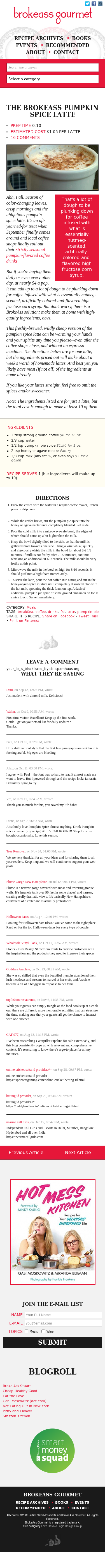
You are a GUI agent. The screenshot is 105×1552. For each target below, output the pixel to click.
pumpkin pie (88, 612)
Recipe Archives (38, 38)
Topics (15, 1331)
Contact (66, 52)
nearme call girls (17, 1122)
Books (81, 38)
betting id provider (18, 1096)
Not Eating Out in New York (26, 1406)
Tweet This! (88, 616)
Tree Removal (15, 851)
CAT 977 (12, 1035)
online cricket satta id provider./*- (29, 1070)
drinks (53, 612)
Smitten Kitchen (16, 1416)
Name (17, 1314)
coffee (41, 612)
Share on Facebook (58, 616)
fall (62, 612)
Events (26, 45)
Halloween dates (17, 917)
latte (71, 612)
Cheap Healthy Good (20, 1391)
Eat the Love (13, 1396)
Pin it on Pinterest (24, 621)
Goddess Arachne (18, 969)
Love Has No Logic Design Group (61, 1526)
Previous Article (26, 1152)
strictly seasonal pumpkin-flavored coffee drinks (28, 255)
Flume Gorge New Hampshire (26, 882)
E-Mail (16, 1323)
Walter (10, 712)
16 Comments (25, 137)
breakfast (25, 612)
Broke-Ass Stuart (17, 1386)
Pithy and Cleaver (17, 1411)
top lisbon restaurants (20, 1000)
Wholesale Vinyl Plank (21, 943)
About (35, 52)
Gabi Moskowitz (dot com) (24, 1401)
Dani (9, 690)
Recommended (67, 45)
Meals (31, 608)
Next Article (78, 1152)
